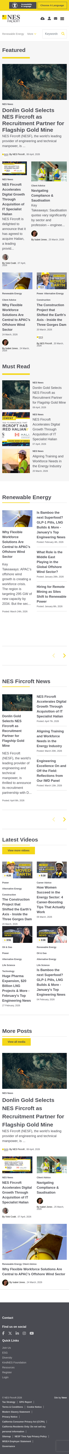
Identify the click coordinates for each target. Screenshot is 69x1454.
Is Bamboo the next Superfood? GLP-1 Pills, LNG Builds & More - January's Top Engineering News (51, 525)
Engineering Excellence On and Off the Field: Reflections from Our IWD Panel (51, 770)
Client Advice (38, 185)
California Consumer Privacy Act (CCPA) (23, 1421)
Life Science (8, 965)
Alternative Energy (54, 293)
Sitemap (6, 1436)
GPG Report (25, 1402)
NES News (7, 104)
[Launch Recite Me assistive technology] (23, 5)
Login (5, 1377)
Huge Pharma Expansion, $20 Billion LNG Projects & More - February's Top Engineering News (16, 988)
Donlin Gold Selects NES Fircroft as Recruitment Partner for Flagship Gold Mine (33, 120)
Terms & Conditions (12, 1407)
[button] (64, 656)
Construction (44, 300)
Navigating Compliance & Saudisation (42, 195)
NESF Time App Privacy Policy (31, 1436)
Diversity (7, 1357)
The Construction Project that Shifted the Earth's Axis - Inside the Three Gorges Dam (51, 315)
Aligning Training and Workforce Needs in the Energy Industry (48, 461)
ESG (5, 1352)
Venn (64, 1397)
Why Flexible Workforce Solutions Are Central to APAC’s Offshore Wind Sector (16, 317)
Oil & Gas (7, 947)
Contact (7, 1317)
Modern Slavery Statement (16, 1412)
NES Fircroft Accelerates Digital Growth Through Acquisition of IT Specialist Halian (13, 199)
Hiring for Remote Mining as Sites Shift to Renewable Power (51, 594)
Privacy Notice (9, 1417)
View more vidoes (18, 850)
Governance (8, 1446)
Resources (8, 1367)
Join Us (6, 1347)
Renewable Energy (13, 33)
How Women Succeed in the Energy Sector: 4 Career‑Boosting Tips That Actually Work (51, 900)
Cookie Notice (34, 1407)
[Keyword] (51, 34)
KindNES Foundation (14, 1362)
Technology (8, 971)
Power (40, 293)
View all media (16, 1041)
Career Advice (44, 882)
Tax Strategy (8, 1402)
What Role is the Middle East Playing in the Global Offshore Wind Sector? (50, 562)
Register (7, 1372)
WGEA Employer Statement (16, 1441)
